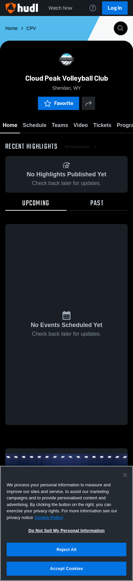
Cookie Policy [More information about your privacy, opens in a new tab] (49, 517)
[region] (66, 523)
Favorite (58, 103)
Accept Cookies (66, 568)
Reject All (66, 549)
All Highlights (81, 146)
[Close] (125, 475)
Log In (115, 7)
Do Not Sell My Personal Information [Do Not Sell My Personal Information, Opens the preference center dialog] (66, 530)
